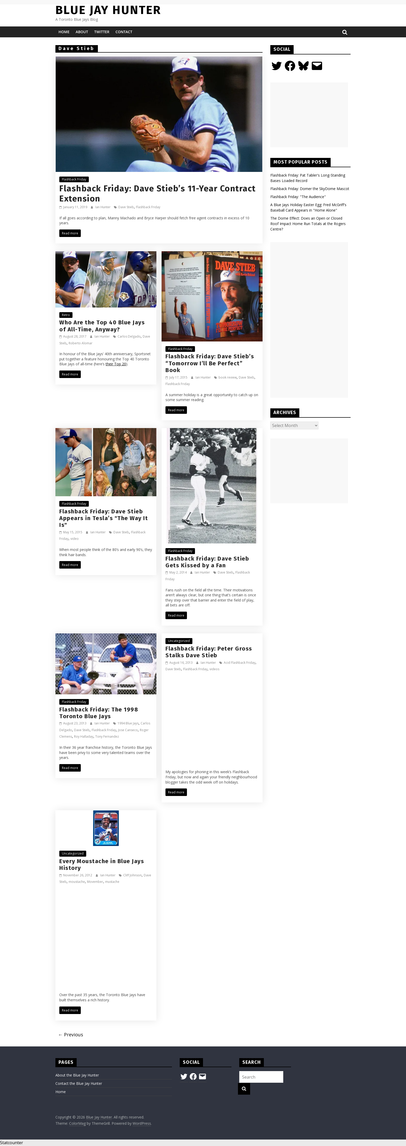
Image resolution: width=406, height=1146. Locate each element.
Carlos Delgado (129, 336)
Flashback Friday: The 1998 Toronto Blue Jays (98, 713)
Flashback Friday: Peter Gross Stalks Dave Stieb (208, 652)
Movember (95, 881)
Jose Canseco (128, 730)
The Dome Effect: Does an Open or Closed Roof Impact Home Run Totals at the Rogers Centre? (308, 224)
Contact (123, 31)
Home (64, 31)
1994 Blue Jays (128, 723)
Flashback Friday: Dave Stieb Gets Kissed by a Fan (207, 562)
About (82, 31)
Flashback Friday (74, 179)
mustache (112, 881)
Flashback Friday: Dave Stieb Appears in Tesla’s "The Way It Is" (103, 518)
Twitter (101, 31)
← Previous (70, 1034)
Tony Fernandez (107, 736)
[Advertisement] (309, 114)
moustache (77, 881)
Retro (66, 315)
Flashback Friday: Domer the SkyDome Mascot (309, 188)
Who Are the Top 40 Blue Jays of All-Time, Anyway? (102, 326)
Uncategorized (179, 641)
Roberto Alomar (80, 343)
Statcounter (11, 1142)
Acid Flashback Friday (239, 662)
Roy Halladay (83, 736)
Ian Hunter (103, 207)
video (74, 538)
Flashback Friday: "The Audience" (298, 196)
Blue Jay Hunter (108, 10)
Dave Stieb (126, 207)
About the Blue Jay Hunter (77, 1075)
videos (214, 669)
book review (228, 377)
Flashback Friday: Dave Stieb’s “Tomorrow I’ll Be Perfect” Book (209, 363)
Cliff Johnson (132, 875)
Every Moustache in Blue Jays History (101, 864)
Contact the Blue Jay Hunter (78, 1083)
